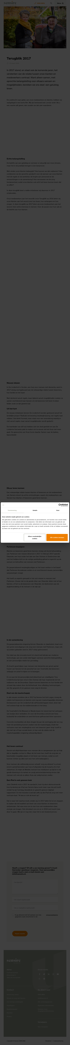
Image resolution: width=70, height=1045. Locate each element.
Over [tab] (57, 510)
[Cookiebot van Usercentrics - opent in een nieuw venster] (60, 505)
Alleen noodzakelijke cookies (34, 537)
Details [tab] (35, 510)
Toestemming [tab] (12, 510)
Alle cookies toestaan (57, 537)
